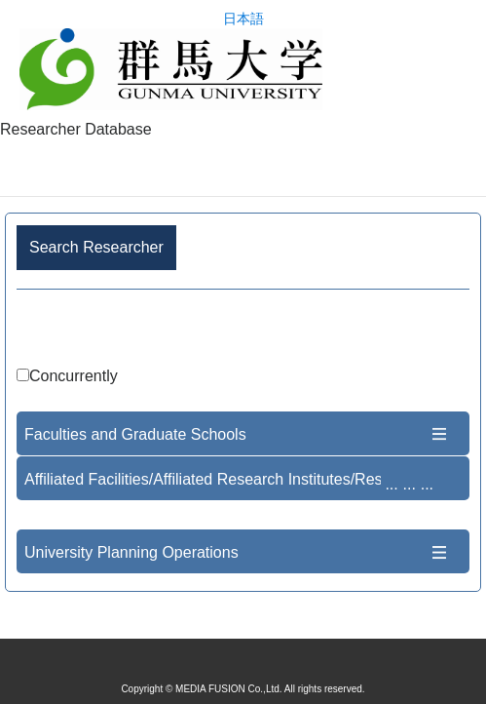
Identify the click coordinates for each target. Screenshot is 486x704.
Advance (243, 331)
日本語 (243, 19)
